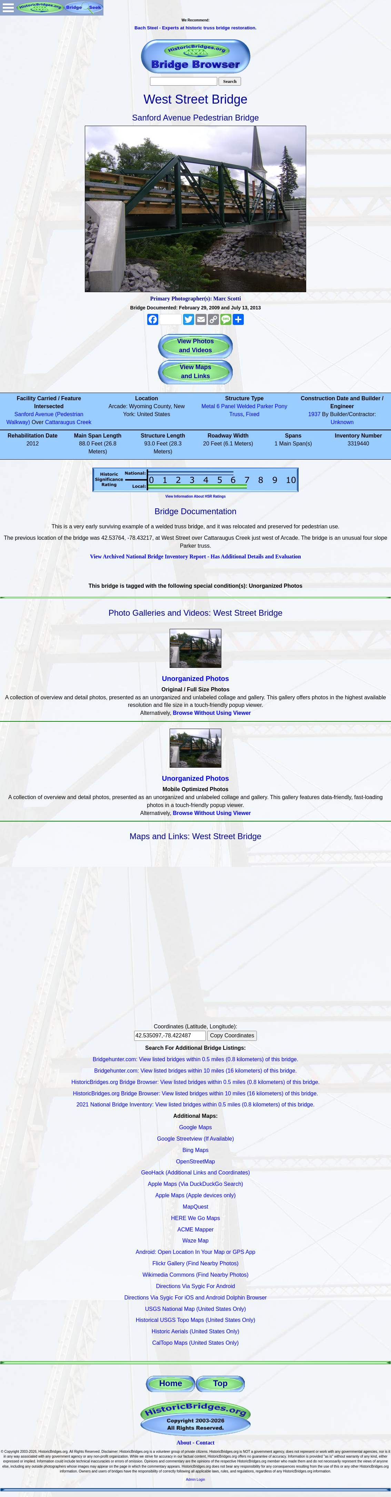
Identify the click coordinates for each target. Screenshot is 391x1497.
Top (220, 1383)
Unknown (342, 422)
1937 (314, 414)
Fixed (252, 414)
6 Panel (226, 406)
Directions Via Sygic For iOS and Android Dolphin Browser (195, 1298)
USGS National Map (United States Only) (195, 1309)
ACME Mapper (196, 1229)
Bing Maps (195, 1150)
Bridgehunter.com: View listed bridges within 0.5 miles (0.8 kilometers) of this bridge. (195, 1059)
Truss (236, 414)
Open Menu (8, 8)
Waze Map (195, 1241)
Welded (246, 406)
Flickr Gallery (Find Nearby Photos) (195, 1263)
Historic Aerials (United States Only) (195, 1331)
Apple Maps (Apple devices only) (195, 1195)
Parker (265, 406)
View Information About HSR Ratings (195, 496)
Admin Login (195, 1479)
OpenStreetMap (195, 1161)
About (184, 1443)
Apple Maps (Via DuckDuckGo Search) (195, 1184)
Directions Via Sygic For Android (195, 1286)
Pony (281, 406)
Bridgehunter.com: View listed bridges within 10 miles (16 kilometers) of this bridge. (195, 1071)
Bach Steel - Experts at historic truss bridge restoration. (195, 27)
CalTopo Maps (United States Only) (195, 1343)
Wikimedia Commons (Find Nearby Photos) (195, 1275)
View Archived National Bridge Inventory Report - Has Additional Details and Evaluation (195, 556)
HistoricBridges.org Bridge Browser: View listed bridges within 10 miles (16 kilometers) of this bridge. (195, 1093)
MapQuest (195, 1207)
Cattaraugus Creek (68, 422)
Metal (208, 406)
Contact (205, 1443)
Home (170, 1383)
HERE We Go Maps (195, 1218)
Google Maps (195, 1127)
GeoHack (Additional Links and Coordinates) (195, 1172)
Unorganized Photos (195, 678)
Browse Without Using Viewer (212, 713)
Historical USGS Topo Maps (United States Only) (195, 1320)
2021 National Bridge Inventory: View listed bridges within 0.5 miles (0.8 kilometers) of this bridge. (196, 1104)
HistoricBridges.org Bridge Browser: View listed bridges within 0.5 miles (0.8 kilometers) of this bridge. (195, 1082)
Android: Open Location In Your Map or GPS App (195, 1252)
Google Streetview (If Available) (195, 1139)
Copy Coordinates (232, 1035)
